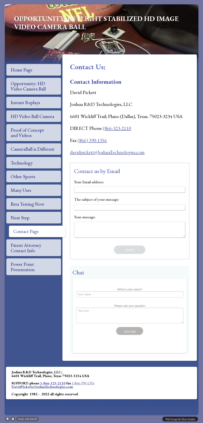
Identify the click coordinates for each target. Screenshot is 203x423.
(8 (105, 128)
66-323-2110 (119, 128)
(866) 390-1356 (92, 140)
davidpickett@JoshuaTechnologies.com (107, 152)
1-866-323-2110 (52, 383)
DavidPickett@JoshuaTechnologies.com (42, 386)
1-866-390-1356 (83, 383)
